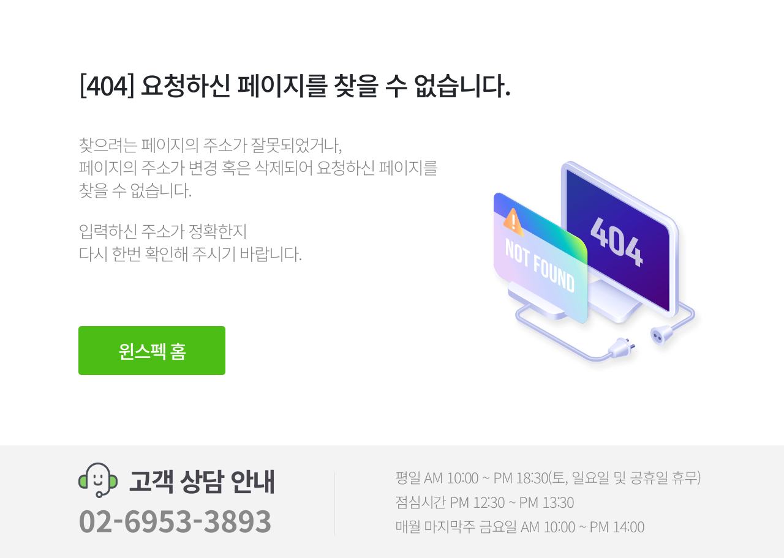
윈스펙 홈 (152, 350)
